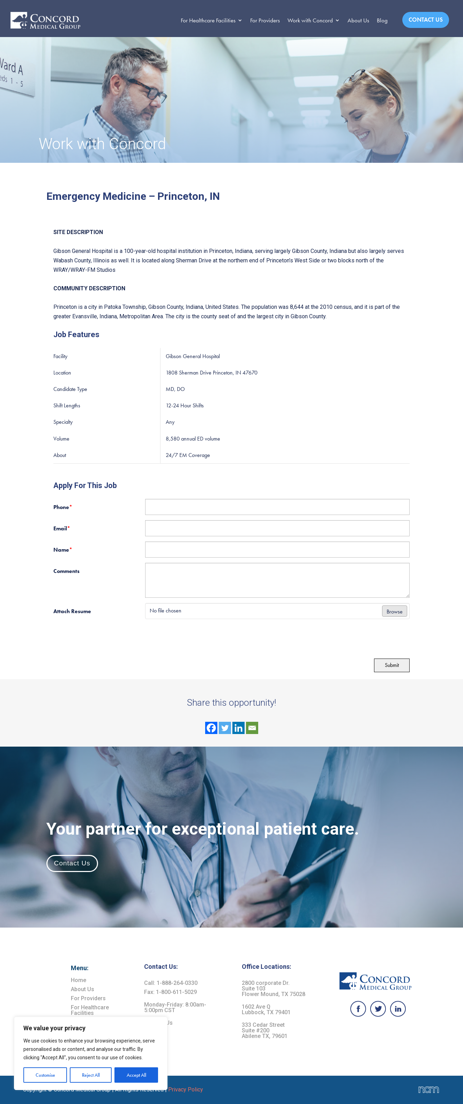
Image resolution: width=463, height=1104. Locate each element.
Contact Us (426, 19)
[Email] (252, 728)
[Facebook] (211, 728)
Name (62, 549)
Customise (45, 1075)
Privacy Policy (185, 1089)
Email (61, 528)
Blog (382, 20)
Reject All (91, 1075)
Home (78, 980)
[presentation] (101, 638)
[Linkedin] (238, 728)
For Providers (265, 20)
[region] (90, 1053)
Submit (392, 665)
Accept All (136, 1075)
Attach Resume (72, 611)
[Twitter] (225, 728)
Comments (66, 571)
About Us (358, 20)
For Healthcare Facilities (208, 20)
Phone (62, 507)
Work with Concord (310, 20)
